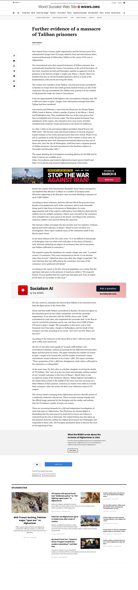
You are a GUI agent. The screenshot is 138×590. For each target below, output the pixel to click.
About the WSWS (81, 17)
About (120, 3)
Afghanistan (36, 475)
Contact (114, 3)
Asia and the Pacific (48, 475)
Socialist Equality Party (60, 17)
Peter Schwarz (37, 43)
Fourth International (43, 17)
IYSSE (72, 17)
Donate (99, 17)
